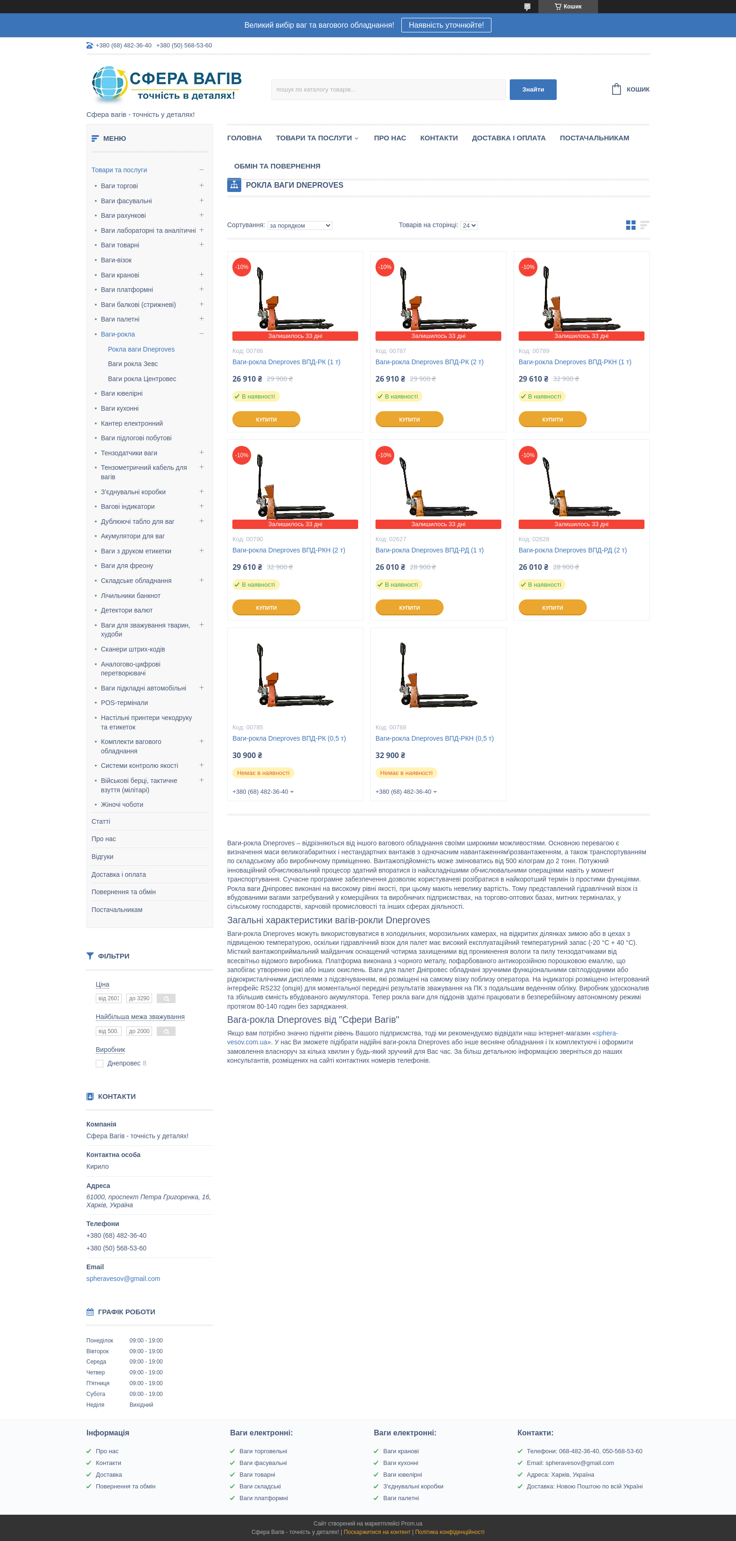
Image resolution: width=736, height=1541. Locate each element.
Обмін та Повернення (277, 165)
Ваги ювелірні (122, 393)
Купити (266, 419)
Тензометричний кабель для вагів (144, 472)
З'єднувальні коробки (133, 492)
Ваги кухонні (119, 408)
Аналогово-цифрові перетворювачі (131, 668)
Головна (244, 137)
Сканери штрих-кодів (133, 649)
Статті (101, 821)
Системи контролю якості (139, 765)
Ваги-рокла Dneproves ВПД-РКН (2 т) (288, 550)
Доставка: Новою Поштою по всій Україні (585, 1486)
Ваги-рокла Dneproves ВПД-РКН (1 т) (575, 362)
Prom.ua (411, 1523)
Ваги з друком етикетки (136, 551)
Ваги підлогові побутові (136, 438)
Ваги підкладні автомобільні (143, 688)
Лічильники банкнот (131, 595)
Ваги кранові (120, 275)
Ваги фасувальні (126, 201)
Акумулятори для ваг (133, 536)
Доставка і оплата (119, 874)
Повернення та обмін (124, 892)
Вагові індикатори (128, 506)
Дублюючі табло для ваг (138, 521)
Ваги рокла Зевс (133, 364)
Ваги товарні (120, 245)
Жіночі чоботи (122, 804)
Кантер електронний (132, 423)
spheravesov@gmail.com (123, 1278)
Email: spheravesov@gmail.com (570, 1462)
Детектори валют (127, 610)
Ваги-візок (116, 260)
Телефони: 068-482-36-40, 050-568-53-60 (585, 1451)
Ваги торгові (119, 186)
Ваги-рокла (118, 334)
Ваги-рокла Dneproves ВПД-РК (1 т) (286, 362)
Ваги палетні (120, 319)
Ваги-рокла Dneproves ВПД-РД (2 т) (573, 550)
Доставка (109, 1474)
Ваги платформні (127, 289)
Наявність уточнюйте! (446, 25)
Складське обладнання (136, 580)
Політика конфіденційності (449, 1532)
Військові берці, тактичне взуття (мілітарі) (139, 785)
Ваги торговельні (263, 1451)
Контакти (439, 137)
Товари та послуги (119, 170)
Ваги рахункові (123, 215)
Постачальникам (117, 909)
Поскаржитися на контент (377, 1532)
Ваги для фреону (127, 565)
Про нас (104, 839)
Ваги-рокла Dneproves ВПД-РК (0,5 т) (289, 738)
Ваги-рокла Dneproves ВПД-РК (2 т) (429, 362)
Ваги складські (260, 1486)
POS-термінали (124, 702)
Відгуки (103, 856)
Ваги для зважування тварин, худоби (145, 629)
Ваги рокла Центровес (142, 379)
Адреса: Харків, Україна (560, 1474)
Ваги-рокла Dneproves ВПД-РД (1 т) (430, 550)
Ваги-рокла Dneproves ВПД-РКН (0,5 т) (435, 738)
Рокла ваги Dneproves (141, 349)
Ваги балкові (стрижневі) (138, 304)
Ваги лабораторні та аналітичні (148, 230)
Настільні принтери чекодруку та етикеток (146, 722)
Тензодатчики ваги (129, 453)
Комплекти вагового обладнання (131, 746)
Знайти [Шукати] (533, 89)
